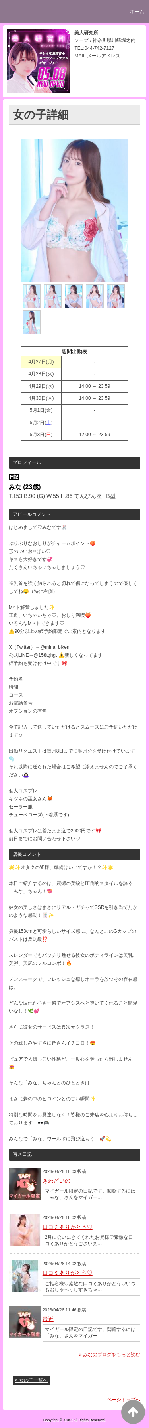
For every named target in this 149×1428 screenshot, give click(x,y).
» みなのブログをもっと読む (109, 1354)
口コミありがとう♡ (68, 1227)
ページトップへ (123, 1399)
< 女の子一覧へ (31, 1380)
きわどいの (56, 1180)
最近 (48, 1319)
